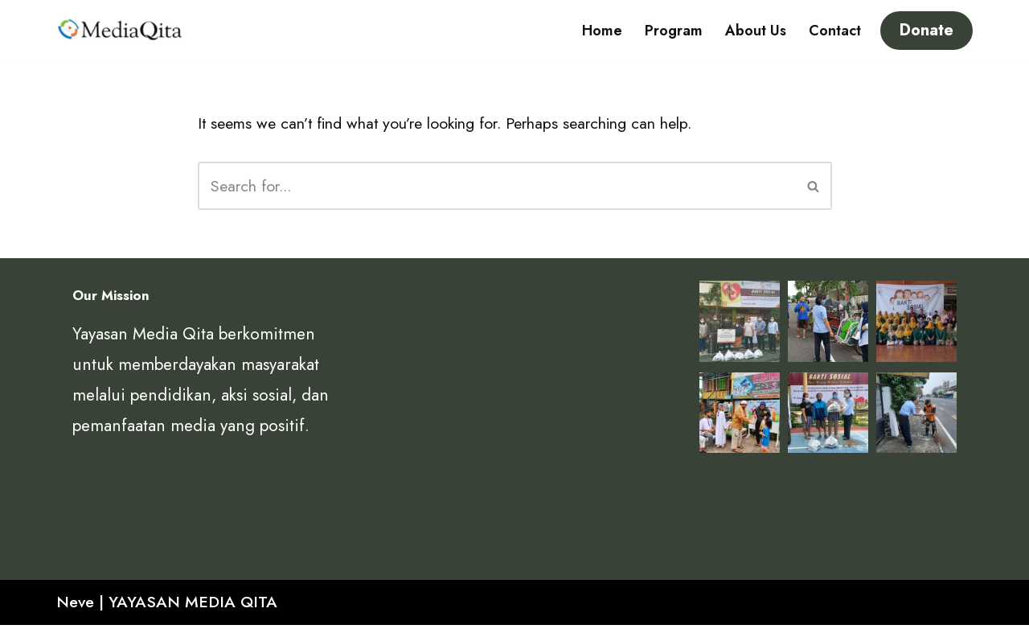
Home (602, 30)
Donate (926, 30)
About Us (755, 30)
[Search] (497, 188)
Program (674, 30)
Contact (835, 30)
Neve (76, 606)
